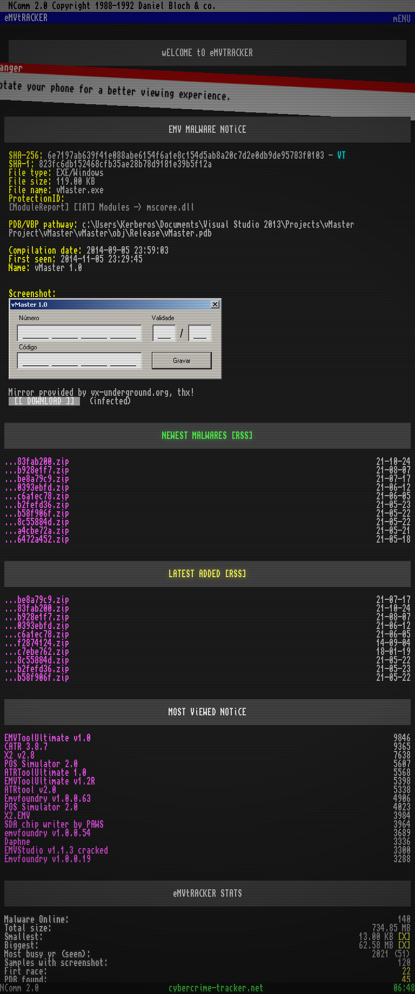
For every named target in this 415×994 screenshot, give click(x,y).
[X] (404, 936)
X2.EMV (17, 816)
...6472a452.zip (36, 539)
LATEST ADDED (194, 574)
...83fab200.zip (36, 461)
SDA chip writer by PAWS (54, 824)
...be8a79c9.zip (36, 479)
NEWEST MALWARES (194, 435)
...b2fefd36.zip (36, 505)
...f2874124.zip (36, 643)
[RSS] (242, 435)
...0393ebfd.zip (36, 487)
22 (406, 971)
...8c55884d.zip (36, 522)
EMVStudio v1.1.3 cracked (56, 850)
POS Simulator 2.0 (41, 764)
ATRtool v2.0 (30, 790)
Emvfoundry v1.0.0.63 (47, 798)
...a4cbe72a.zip (36, 530)
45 (406, 980)
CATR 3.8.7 (26, 746)
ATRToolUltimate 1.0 (45, 772)
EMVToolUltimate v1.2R (49, 781)
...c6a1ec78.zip (36, 496)
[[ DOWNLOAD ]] (44, 401)
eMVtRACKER (26, 17)
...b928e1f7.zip (36, 470)
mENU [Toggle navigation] (402, 19)
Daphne (17, 841)
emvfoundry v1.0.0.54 (47, 833)
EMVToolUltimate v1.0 (47, 738)
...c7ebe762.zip (36, 651)
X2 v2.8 (19, 755)
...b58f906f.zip (36, 513)
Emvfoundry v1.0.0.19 (47, 859)
